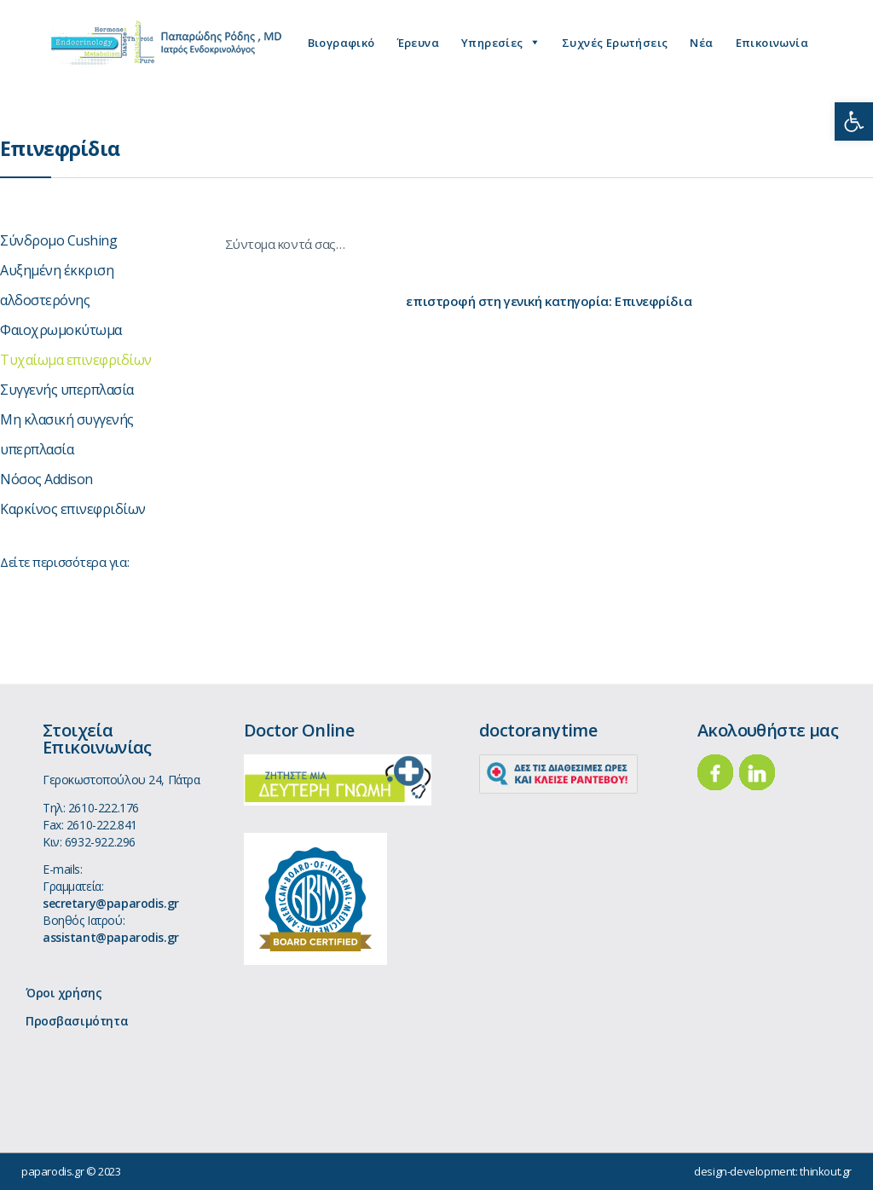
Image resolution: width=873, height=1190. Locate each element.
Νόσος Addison (46, 479)
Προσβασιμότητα (77, 1021)
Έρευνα (418, 42)
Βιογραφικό (341, 42)
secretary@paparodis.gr (111, 903)
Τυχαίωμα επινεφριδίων (76, 359)
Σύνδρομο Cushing (58, 240)
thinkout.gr (826, 1171)
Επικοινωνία (772, 42)
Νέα (701, 42)
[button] (854, 121)
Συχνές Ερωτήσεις (615, 42)
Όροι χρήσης (63, 993)
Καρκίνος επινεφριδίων (73, 509)
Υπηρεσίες (492, 42)
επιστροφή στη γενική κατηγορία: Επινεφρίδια (548, 300)
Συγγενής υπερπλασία (67, 389)
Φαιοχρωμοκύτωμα (61, 330)
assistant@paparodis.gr (111, 937)
